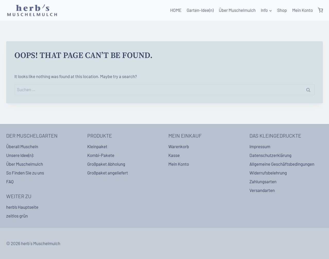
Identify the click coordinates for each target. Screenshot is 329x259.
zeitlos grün (17, 215)
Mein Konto (302, 10)
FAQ (10, 181)
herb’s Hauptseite (22, 207)
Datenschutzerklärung (270, 155)
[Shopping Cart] (320, 10)
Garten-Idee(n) (200, 10)
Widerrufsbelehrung (268, 172)
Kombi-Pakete (100, 155)
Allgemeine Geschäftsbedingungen (281, 163)
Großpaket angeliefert (107, 172)
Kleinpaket (97, 146)
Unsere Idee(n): (20, 155)
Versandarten (262, 190)
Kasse (174, 155)
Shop (282, 10)
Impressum (259, 146)
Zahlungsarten (262, 181)
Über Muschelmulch (237, 10)
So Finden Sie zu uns (25, 172)
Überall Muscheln (22, 146)
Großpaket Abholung (106, 163)
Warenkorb (178, 146)
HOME (175, 10)
